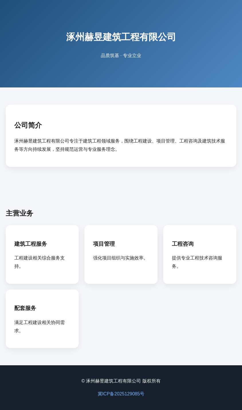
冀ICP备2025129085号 (121, 393)
